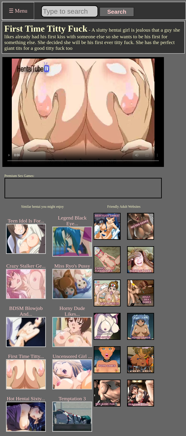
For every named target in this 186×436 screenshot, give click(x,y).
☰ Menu (18, 11)
